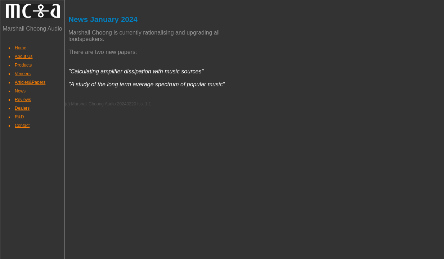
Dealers (22, 108)
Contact (22, 125)
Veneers (23, 73)
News (20, 91)
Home (20, 47)
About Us (23, 56)
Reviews (23, 99)
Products (23, 65)
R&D (19, 116)
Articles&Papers (30, 82)
